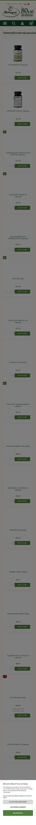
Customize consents (18, 807)
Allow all (18, 813)
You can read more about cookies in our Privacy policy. (17, 797)
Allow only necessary (18, 802)
